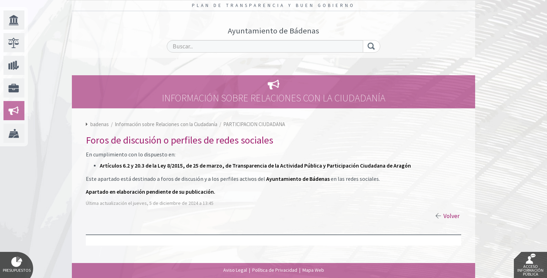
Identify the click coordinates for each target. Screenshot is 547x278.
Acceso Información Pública (530, 265)
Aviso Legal (235, 270)
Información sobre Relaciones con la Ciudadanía (166, 124)
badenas (99, 124)
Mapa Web (313, 270)
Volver (451, 216)
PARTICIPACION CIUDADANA (254, 124)
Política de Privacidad (274, 270)
